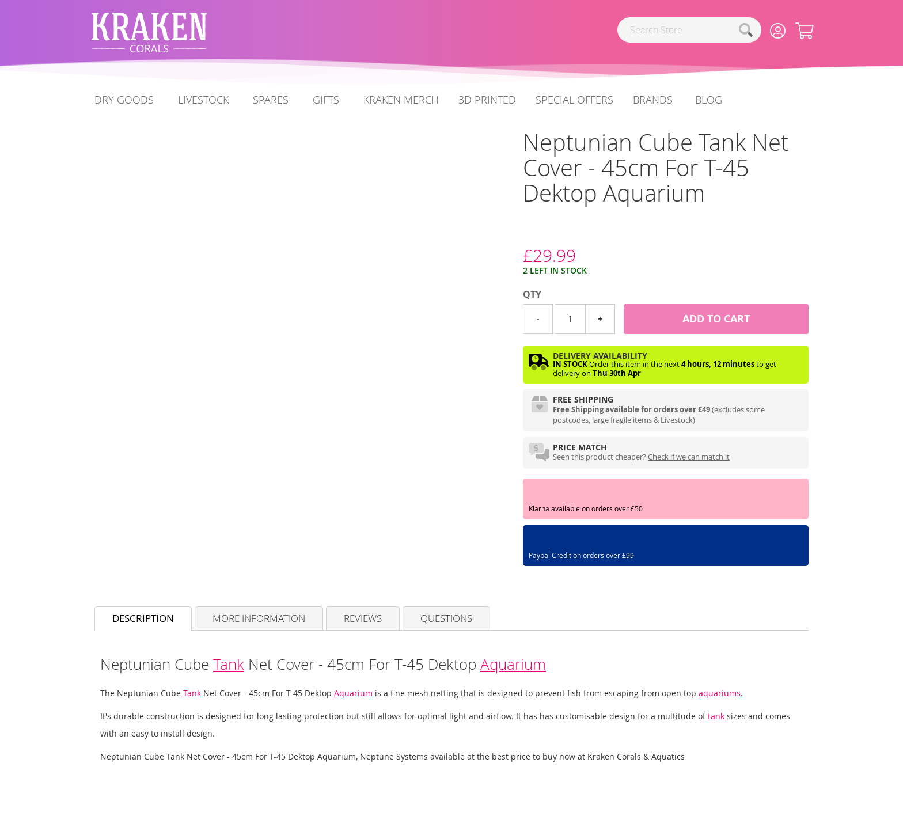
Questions (446, 618)
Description (143, 618)
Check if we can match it (689, 456)
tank (716, 716)
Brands (653, 100)
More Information (259, 618)
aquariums (720, 693)
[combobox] (689, 30)
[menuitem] (708, 100)
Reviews (363, 618)
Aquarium (513, 664)
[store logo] (149, 32)
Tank (228, 664)
